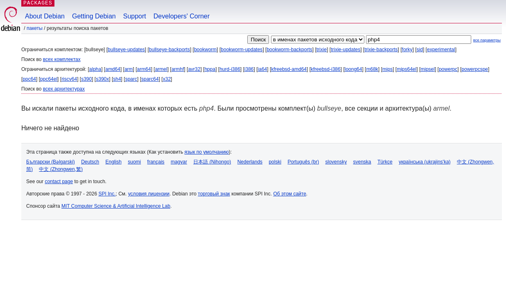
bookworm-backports (289, 49)
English (114, 162)
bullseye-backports (169, 49)
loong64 (353, 69)
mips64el (406, 69)
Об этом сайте (289, 194)
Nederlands (249, 162)
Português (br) (303, 162)
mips (387, 69)
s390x (102, 79)
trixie (321, 49)
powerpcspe (474, 69)
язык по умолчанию (207, 152)
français (156, 162)
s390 (86, 79)
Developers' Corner (182, 16)
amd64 (112, 69)
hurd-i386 (229, 69)
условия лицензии (148, 194)
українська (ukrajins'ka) (425, 162)
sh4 (117, 79)
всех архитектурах (64, 89)
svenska (362, 162)
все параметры (487, 40)
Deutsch (90, 162)
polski (275, 162)
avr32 (194, 69)
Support (134, 16)
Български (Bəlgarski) (50, 162)
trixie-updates (345, 49)
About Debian (45, 16)
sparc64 (150, 79)
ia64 (262, 69)
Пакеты (35, 28)
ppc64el (48, 79)
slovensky (336, 162)
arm (128, 69)
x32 (167, 79)
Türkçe (385, 162)
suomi (134, 162)
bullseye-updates (126, 49)
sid (420, 49)
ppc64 (29, 79)
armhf (178, 69)
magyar (179, 162)
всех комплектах (62, 59)
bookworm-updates (241, 49)
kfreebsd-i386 (326, 69)
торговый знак (214, 194)
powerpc (448, 69)
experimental (441, 49)
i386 (249, 69)
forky (407, 49)
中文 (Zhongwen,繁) (61, 169)
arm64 (144, 69)
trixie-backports (381, 49)
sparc (131, 79)
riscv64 (69, 79)
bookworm (205, 49)
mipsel (427, 69)
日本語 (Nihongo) (212, 162)
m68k (372, 69)
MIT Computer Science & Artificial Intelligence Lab (115, 206)
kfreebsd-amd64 (289, 69)
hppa (209, 69)
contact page (59, 181)
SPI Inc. (106, 194)
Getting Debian (94, 16)
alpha (95, 69)
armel (161, 69)
